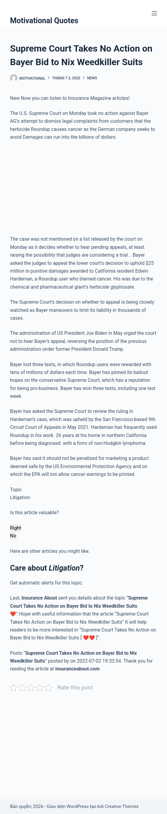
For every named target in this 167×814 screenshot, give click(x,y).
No (13, 536)
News (92, 78)
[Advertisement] (83, 190)
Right (15, 528)
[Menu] (154, 13)
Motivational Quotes (44, 20)
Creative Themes (122, 806)
